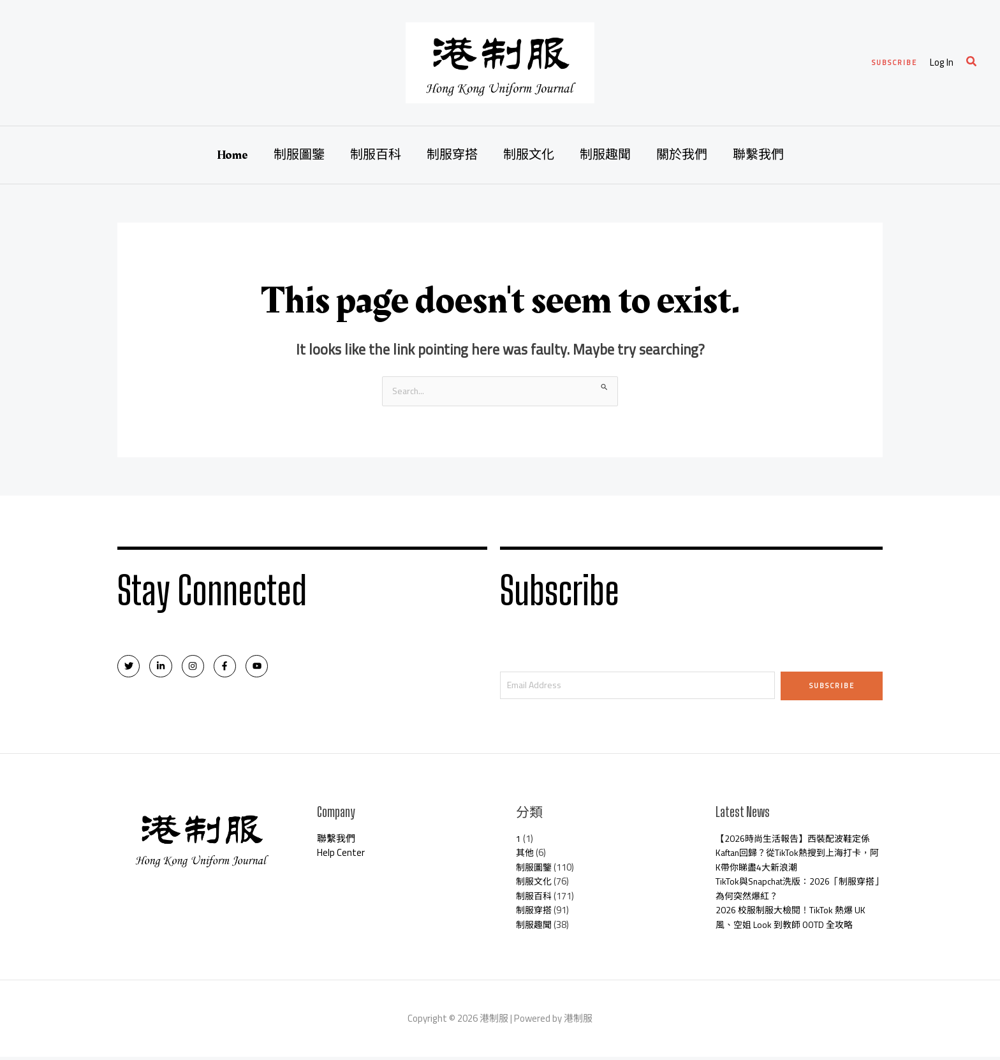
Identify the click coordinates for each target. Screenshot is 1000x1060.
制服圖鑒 (299, 155)
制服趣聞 (605, 155)
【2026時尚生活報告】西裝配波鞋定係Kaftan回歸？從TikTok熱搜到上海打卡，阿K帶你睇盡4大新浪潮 (797, 856)
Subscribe (832, 686)
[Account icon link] (941, 62)
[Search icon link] (972, 62)
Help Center (341, 855)
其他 (525, 855)
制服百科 (375, 155)
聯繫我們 (758, 155)
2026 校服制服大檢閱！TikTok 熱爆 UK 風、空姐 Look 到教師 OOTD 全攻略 (796, 920)
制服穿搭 (452, 155)
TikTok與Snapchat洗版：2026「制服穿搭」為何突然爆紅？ (797, 891)
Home (232, 155)
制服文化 (528, 155)
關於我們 (681, 155)
